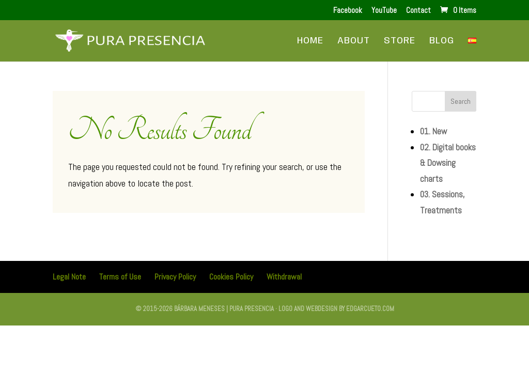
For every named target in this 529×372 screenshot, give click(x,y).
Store (399, 41)
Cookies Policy (231, 276)
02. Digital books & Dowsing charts (448, 163)
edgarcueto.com (370, 308)
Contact (418, 10)
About (353, 41)
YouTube (384, 10)
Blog (441, 41)
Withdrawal (284, 276)
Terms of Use (120, 276)
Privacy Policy (175, 276)
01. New (433, 131)
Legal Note (69, 276)
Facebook (347, 10)
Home (310, 41)
